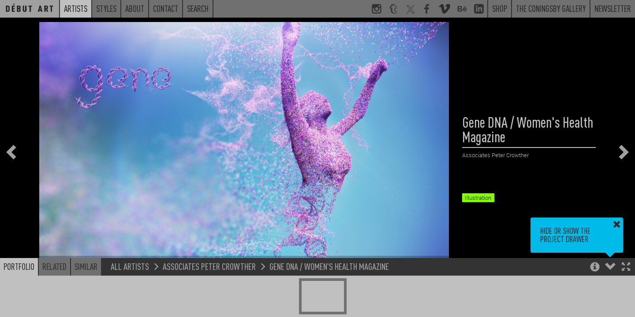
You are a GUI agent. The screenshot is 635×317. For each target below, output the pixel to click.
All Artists (130, 266)
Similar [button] (86, 266)
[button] (626, 267)
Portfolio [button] (19, 266)
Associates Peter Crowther (209, 266)
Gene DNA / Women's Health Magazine (329, 266)
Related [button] (54, 266)
